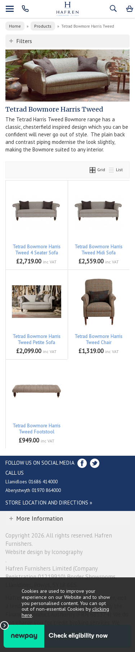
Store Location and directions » (48, 502)
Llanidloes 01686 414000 (31, 481)
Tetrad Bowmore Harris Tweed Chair (98, 339)
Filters (24, 40)
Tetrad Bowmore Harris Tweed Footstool (36, 429)
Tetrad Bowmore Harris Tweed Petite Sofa (36, 339)
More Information (39, 518)
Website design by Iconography (44, 552)
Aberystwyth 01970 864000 (33, 490)
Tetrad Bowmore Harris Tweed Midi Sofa (98, 250)
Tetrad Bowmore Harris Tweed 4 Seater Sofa (36, 250)
